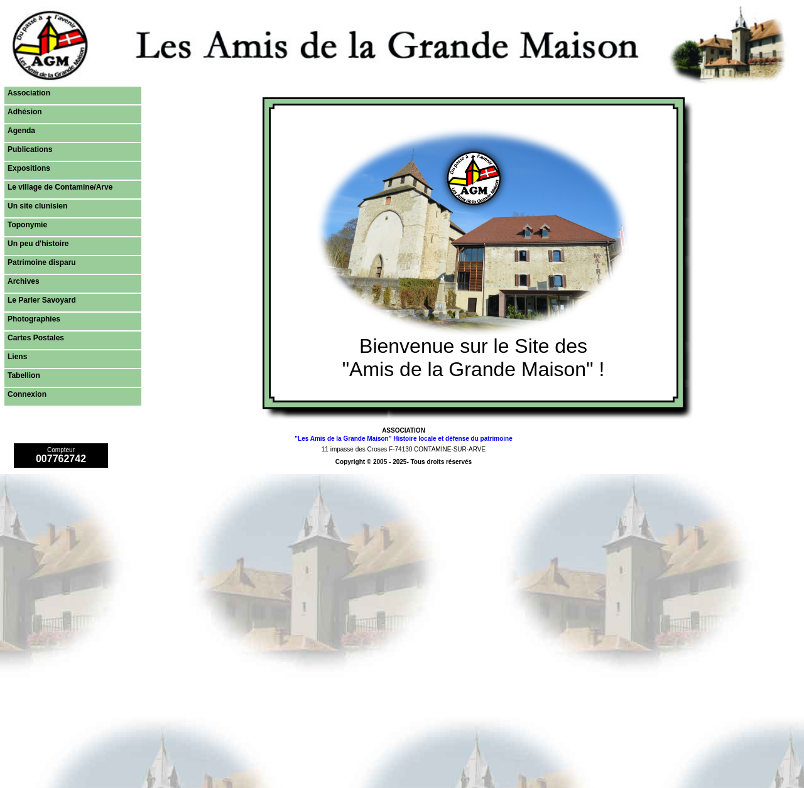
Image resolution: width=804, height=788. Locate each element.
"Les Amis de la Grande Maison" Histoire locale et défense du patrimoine (403, 438)
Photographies (34, 319)
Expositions (29, 168)
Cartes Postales (36, 337)
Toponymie (27, 224)
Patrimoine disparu (42, 262)
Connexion (27, 394)
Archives (24, 281)
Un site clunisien (37, 206)
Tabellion (24, 375)
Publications (30, 149)
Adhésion (25, 111)
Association (29, 93)
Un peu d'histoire (38, 243)
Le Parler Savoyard (42, 300)
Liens (17, 356)
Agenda (21, 130)
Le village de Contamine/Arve (60, 187)
